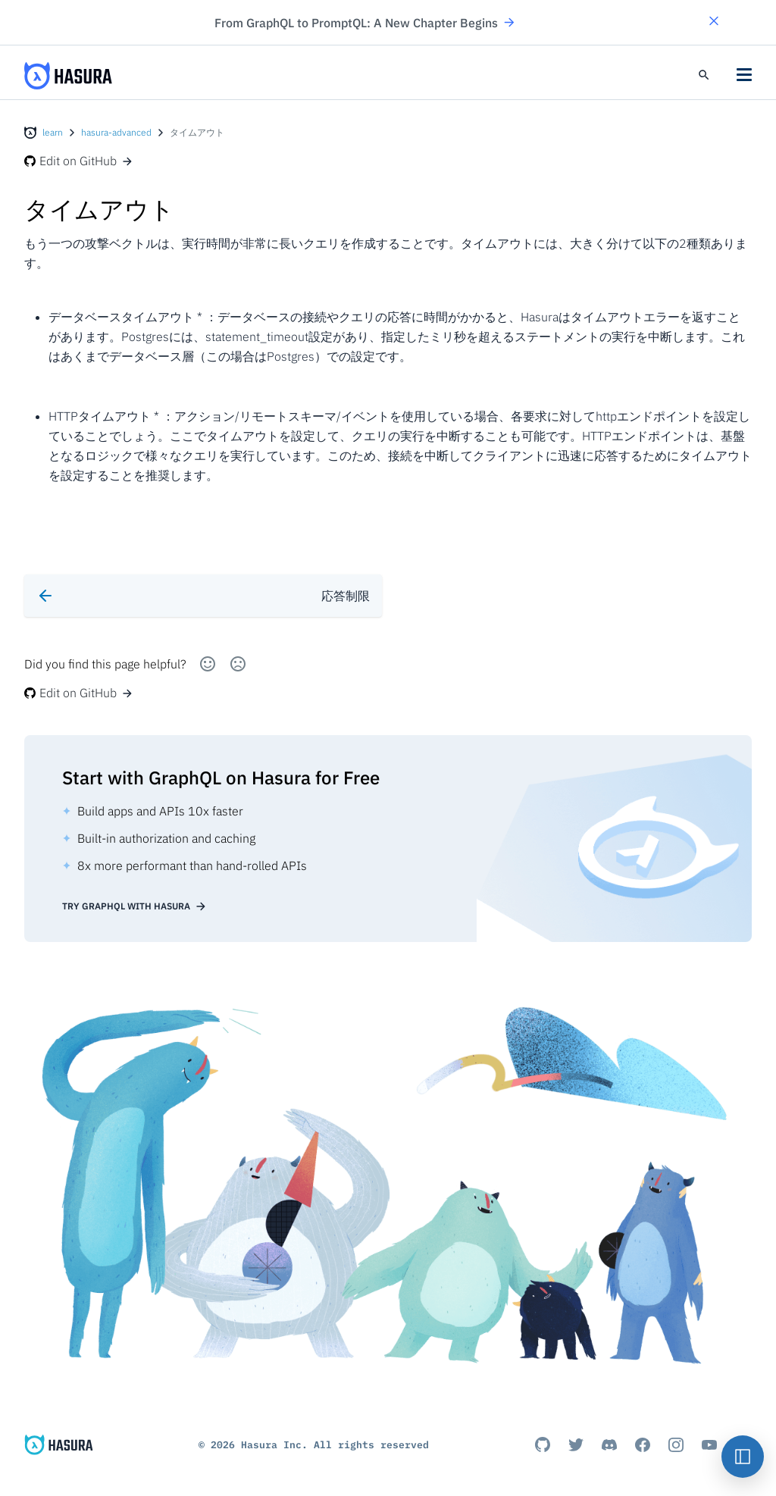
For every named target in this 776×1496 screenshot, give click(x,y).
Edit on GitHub (78, 160)
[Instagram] (676, 1444)
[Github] (543, 1444)
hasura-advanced (116, 132)
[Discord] (609, 1444)
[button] (713, 22)
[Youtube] (709, 1444)
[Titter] (576, 1444)
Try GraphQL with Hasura (134, 906)
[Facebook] (643, 1444)
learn (52, 132)
